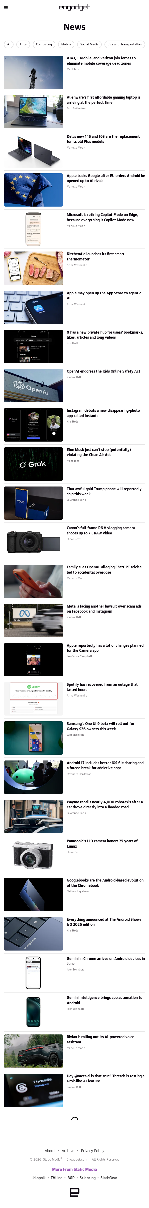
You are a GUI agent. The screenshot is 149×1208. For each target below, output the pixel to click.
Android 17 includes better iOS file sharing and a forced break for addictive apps (105, 765)
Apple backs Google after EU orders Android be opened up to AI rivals (106, 178)
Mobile (66, 44)
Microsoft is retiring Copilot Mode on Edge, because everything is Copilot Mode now (102, 217)
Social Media (89, 44)
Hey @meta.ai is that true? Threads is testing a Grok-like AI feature (105, 1078)
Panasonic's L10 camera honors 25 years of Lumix (102, 843)
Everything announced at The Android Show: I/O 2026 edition (104, 922)
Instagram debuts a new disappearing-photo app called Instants (103, 413)
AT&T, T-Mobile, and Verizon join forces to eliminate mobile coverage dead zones (101, 60)
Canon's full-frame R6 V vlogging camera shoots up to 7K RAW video (101, 530)
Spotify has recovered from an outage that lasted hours (102, 687)
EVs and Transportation (125, 44)
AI (8, 44)
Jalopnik (39, 1178)
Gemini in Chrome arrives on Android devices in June (106, 961)
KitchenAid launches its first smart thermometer (95, 256)
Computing (44, 44)
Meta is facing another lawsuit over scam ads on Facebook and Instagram (104, 609)
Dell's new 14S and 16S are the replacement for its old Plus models (103, 139)
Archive (68, 1151)
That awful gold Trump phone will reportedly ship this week (104, 491)
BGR (71, 1178)
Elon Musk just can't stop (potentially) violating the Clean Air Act (99, 452)
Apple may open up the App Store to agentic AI (104, 295)
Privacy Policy (92, 1151)
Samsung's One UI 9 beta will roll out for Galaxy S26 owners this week (100, 726)
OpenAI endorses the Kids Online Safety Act (103, 371)
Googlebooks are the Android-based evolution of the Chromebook (105, 883)
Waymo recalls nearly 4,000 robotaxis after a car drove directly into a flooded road (105, 804)
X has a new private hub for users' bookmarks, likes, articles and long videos (105, 335)
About (50, 1151)
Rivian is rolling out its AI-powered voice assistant (100, 1039)
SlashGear (109, 1178)
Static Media (51, 1159)
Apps (23, 44)
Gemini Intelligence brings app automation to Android (104, 1000)
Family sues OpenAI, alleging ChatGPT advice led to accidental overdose (104, 569)
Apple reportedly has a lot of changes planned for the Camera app (105, 648)
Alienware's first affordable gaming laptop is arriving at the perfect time (103, 100)
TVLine (56, 1178)
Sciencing (88, 1178)
